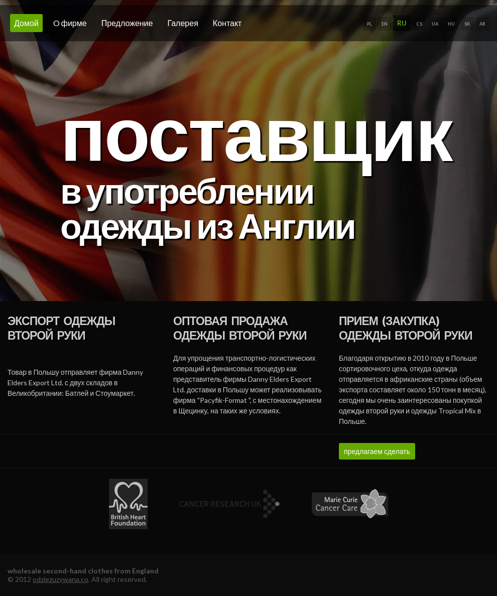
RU (402, 23)
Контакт (227, 23)
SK (467, 24)
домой (26, 23)
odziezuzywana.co (60, 579)
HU (451, 24)
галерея (182, 23)
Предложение (127, 23)
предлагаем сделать (377, 451)
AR (482, 24)
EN (385, 24)
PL (369, 24)
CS (419, 24)
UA (435, 24)
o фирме (70, 23)
